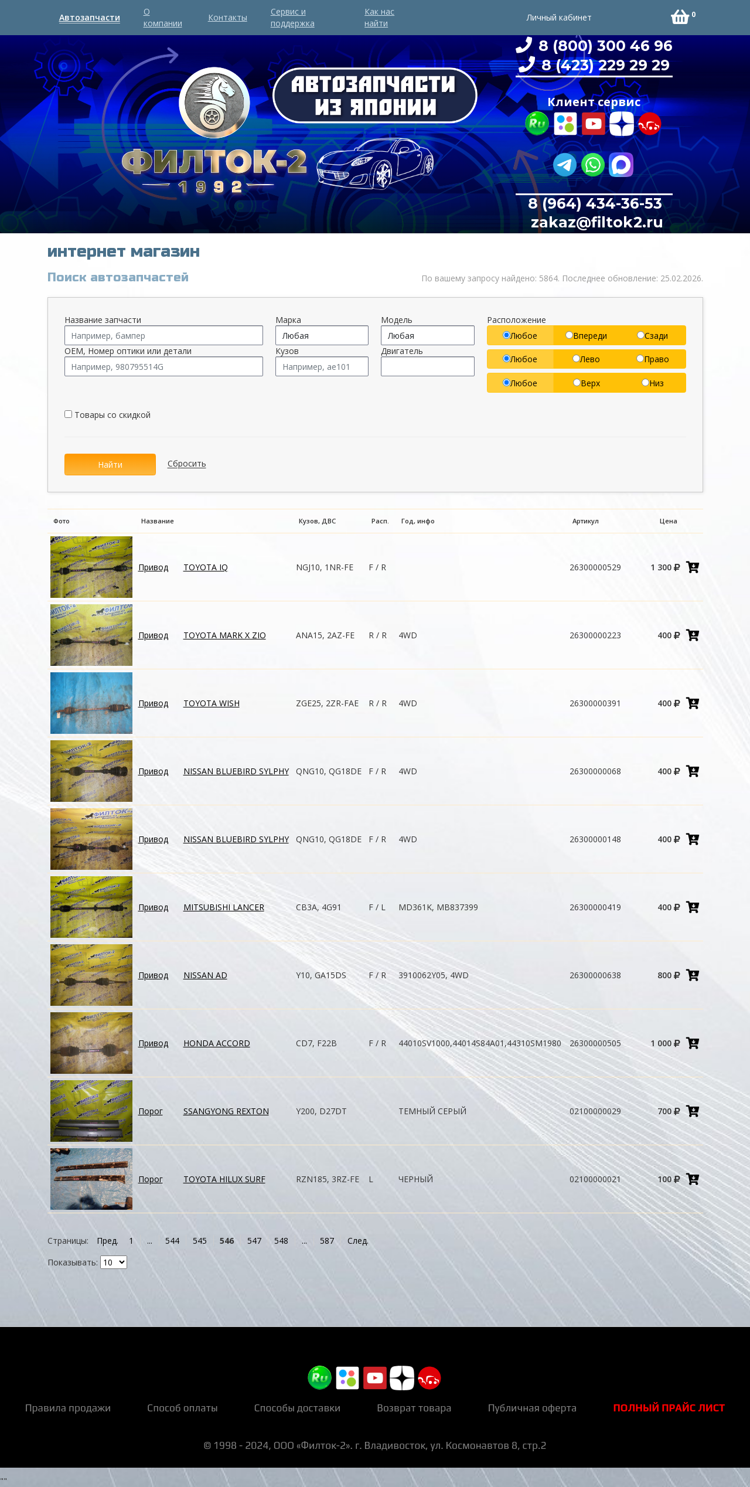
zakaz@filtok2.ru (595, 222)
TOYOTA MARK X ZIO (224, 635)
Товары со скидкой (107, 414)
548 (281, 1240)
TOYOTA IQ (205, 567)
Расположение (516, 319)
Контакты (227, 17)
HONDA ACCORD (216, 1043)
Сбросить (187, 463)
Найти (110, 464)
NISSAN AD (205, 975)
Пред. (107, 1240)
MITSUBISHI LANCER (223, 907)
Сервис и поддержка (293, 17)
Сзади (652, 335)
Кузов (287, 350)
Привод (153, 567)
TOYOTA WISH (211, 703)
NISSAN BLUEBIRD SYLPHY (236, 771)
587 (327, 1240)
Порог (150, 1111)
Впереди (586, 335)
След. (358, 1240)
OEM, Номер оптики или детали (128, 350)
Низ (653, 383)
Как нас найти (379, 17)
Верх (586, 383)
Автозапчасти (89, 17)
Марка (288, 319)
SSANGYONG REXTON (226, 1111)
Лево (586, 359)
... (149, 1240)
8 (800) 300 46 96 (603, 46)
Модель (396, 319)
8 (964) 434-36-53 (595, 203)
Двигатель (402, 350)
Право (652, 359)
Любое (520, 335)
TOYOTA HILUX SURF (224, 1179)
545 (200, 1240)
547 (254, 1240)
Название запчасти (102, 319)
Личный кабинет (559, 17)
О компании (163, 17)
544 (172, 1240)
